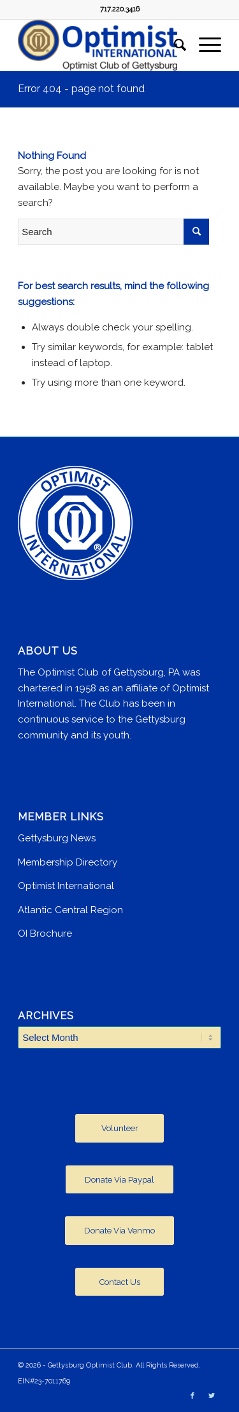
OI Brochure (45, 933)
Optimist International (66, 886)
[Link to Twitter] (211, 1396)
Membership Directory (67, 862)
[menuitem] (173, 45)
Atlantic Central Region (70, 910)
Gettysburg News (57, 838)
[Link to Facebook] (192, 1396)
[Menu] (203, 45)
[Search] (173, 45)
